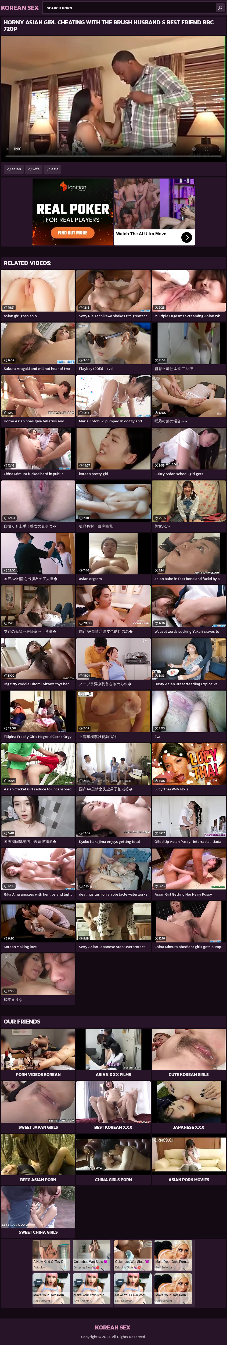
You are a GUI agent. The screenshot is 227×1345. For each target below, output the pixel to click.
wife (36, 169)
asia (55, 169)
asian (16, 169)
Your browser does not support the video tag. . (113, 99)
